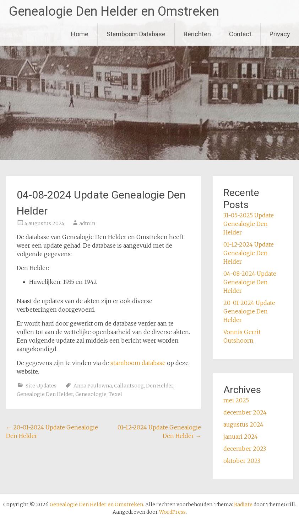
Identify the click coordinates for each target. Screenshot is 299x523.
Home (79, 34)
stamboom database (137, 362)
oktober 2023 (241, 460)
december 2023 (244, 448)
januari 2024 (240, 436)
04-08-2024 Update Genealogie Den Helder (249, 282)
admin (87, 223)
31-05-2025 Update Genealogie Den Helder (248, 224)
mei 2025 (236, 400)
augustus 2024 (243, 424)
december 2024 (245, 412)
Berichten (197, 34)
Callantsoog (129, 385)
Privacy (280, 34)
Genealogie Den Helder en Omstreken (114, 11)
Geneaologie (91, 394)
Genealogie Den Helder (45, 394)
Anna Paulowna (93, 385)
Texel (115, 394)
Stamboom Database (136, 34)
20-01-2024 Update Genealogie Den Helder (249, 311)
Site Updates (41, 385)
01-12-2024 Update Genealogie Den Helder (248, 253)
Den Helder (159, 385)
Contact (240, 34)
